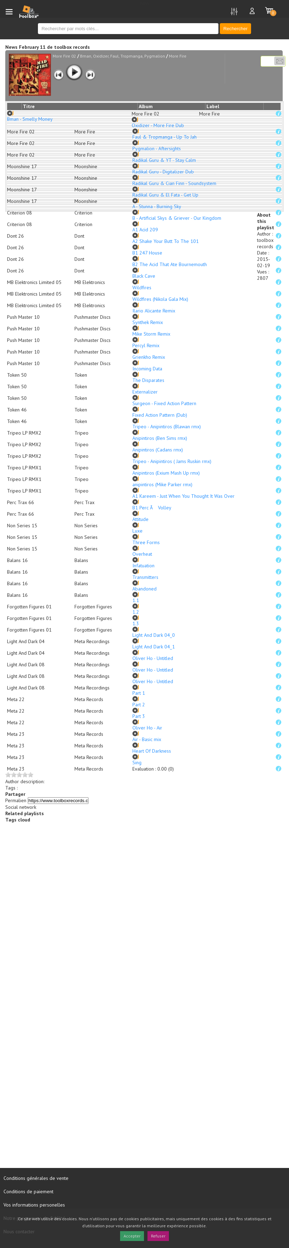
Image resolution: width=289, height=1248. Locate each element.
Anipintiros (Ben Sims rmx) (159, 438)
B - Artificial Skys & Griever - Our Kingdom (176, 218)
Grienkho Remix (148, 357)
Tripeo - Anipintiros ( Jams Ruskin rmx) (171, 461)
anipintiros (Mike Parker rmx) (162, 484)
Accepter (132, 1236)
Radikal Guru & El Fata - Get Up (165, 195)
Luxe (137, 531)
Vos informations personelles (34, 1205)
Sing (137, 762)
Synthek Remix (147, 322)
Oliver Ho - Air (147, 728)
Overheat (142, 554)
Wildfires (141, 287)
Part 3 (138, 716)
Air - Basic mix (146, 739)
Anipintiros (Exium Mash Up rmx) (166, 473)
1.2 (135, 612)
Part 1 (138, 693)
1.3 (135, 623)
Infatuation (143, 565)
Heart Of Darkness (151, 751)
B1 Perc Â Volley (151, 507)
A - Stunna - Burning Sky (156, 206)
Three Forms (146, 542)
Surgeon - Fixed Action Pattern (164, 403)
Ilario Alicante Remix (153, 311)
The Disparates (148, 380)
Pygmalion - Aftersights (156, 148)
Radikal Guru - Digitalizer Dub (163, 172)
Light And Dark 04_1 (153, 646)
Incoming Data (147, 368)
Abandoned (144, 589)
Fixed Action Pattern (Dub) (159, 415)
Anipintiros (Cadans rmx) (157, 450)
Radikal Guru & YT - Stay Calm (164, 160)
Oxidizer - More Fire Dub (158, 125)
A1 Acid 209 (145, 229)
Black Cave (143, 276)
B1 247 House (147, 253)
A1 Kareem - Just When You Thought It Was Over (183, 496)
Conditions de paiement (28, 1191)
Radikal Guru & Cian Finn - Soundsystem (174, 183)
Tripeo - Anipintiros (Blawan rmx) (166, 426)
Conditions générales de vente (36, 1178)
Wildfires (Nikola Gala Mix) (160, 299)
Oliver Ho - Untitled (152, 658)
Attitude (140, 519)
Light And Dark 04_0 (153, 635)
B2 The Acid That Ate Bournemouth (169, 264)
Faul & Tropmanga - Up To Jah (164, 137)
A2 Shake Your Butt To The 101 (165, 241)
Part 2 (138, 704)
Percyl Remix (145, 345)
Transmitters (145, 577)
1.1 (135, 600)
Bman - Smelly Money (30, 119)
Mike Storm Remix (151, 334)
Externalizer (145, 392)
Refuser (158, 1236)
